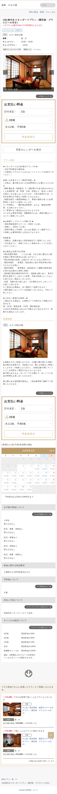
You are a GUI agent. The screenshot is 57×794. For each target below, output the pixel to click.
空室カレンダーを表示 (28, 149)
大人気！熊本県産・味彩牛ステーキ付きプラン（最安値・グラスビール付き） (37, 710)
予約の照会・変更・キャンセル (42, 12)
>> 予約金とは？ (43, 586)
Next (52, 72)
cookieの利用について (28, 790)
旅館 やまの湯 (9, 5)
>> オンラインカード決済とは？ (38, 607)
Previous (6, 72)
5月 (50, 451)
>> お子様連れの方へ (41, 514)
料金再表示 (28, 137)
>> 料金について (43, 96)
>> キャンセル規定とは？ (40, 627)
